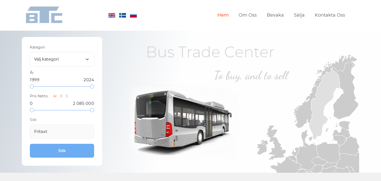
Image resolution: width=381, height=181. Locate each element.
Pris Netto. (39, 96)
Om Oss (248, 15)
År (32, 72)
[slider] (32, 86)
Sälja (299, 15)
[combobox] (62, 59)
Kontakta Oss (330, 15)
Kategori (37, 47)
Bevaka (275, 15)
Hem (223, 15)
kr (55, 96)
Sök (33, 119)
